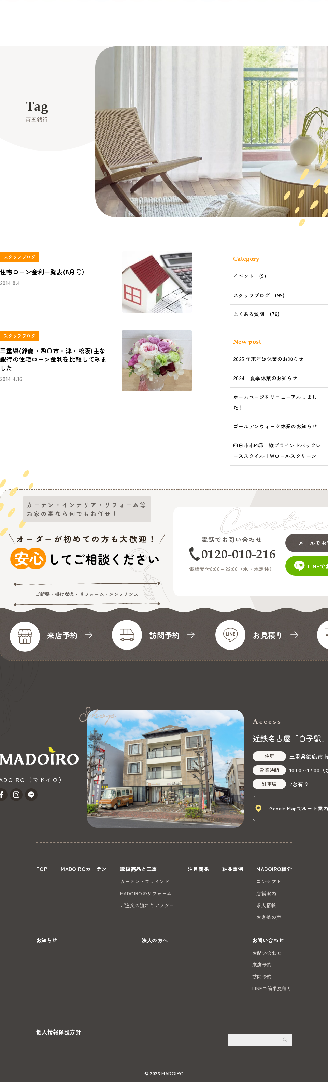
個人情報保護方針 (58, 1033)
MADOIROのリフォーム (146, 893)
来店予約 (262, 966)
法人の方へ (254, 31)
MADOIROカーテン (28, 31)
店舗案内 (265, 893)
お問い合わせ (303, 22)
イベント (243, 276)
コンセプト (267, 881)
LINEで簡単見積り (272, 990)
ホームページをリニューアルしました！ (275, 402)
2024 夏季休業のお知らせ (265, 378)
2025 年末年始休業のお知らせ (268, 358)
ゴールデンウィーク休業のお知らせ (275, 426)
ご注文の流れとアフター (147, 905)
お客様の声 (267, 917)
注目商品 (118, 31)
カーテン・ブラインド (144, 881)
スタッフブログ (251, 295)
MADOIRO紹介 (184, 31)
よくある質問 (249, 313)
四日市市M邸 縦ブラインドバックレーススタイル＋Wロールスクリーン (277, 450)
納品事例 (148, 31)
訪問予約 (262, 978)
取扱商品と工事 (79, 31)
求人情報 (265, 905)
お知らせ (222, 31)
